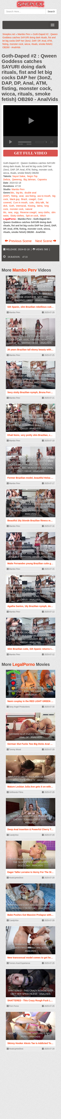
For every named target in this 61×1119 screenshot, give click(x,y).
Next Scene (45, 241)
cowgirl (32, 199)
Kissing (31, 205)
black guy (14, 199)
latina (39, 205)
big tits (19, 192)
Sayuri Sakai (18, 176)
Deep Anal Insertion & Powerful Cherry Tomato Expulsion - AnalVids (30, 819)
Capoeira (42, 179)
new (10, 212)
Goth (11, 205)
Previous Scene (19, 241)
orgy (16, 212)
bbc (12, 192)
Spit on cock (32, 215)
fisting (14, 196)
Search (51, 11)
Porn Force (13, 1006)
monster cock (16, 209)
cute (31, 202)
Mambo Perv (18, 189)
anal (21, 196)
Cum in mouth (20, 202)
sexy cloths (43, 212)
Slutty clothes (17, 215)
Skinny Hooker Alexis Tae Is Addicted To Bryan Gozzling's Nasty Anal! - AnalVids (30, 1033)
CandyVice (13, 835)
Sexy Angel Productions (18, 707)
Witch (43, 215)
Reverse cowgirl (28, 212)
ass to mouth (43, 196)
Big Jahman (30, 179)
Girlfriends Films (15, 792)
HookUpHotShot (15, 878)
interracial (21, 205)
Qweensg (17, 179)
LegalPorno (24, 664)
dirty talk (39, 202)
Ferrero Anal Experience (18, 963)
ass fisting (30, 196)
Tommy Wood (14, 749)
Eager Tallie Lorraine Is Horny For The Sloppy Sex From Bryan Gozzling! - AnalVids (30, 862)
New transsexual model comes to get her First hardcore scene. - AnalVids (31, 947)
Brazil (24, 199)
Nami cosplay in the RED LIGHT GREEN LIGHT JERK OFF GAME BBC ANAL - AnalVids (30, 691)
